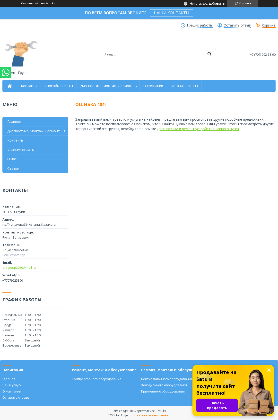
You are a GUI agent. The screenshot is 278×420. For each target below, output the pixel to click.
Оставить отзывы (16, 397)
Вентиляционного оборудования (166, 379)
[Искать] (209, 54)
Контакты (29, 86)
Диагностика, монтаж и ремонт (106, 86)
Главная (8, 379)
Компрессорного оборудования (96, 379)
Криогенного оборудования (163, 391)
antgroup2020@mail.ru (19, 267)
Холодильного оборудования (164, 385)
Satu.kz (161, 411)
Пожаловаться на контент (151, 415)
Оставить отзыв (237, 25)
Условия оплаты (21, 149)
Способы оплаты (59, 86)
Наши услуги (12, 385)
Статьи (13, 168)
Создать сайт (30, 3)
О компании (153, 86)
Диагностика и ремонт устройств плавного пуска (198, 128)
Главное (14, 121)
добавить (217, 3)
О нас (12, 159)
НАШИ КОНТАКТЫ (171, 13)
